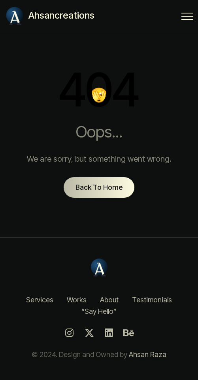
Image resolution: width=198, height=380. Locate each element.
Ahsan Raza (147, 354)
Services (39, 300)
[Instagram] (69, 333)
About (109, 300)
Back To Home (99, 187)
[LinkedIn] (109, 333)
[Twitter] (89, 333)
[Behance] (129, 333)
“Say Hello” (99, 311)
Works (77, 300)
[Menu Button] (187, 18)
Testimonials (152, 300)
